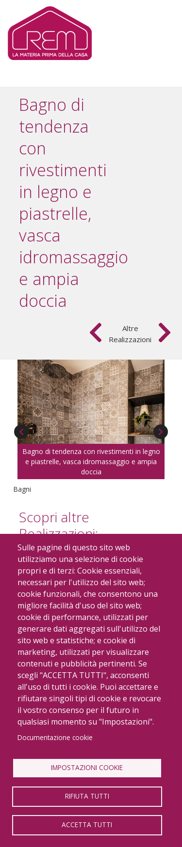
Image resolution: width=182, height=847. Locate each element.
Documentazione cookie (55, 737)
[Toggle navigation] (158, 33)
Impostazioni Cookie (87, 767)
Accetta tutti (87, 824)
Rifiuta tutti (87, 796)
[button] (91, 401)
